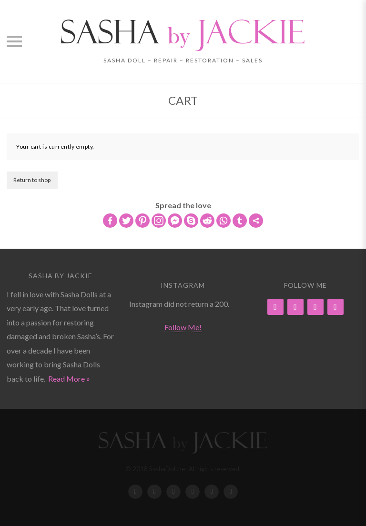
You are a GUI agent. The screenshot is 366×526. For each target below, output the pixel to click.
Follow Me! (183, 327)
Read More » (69, 378)
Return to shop (32, 179)
